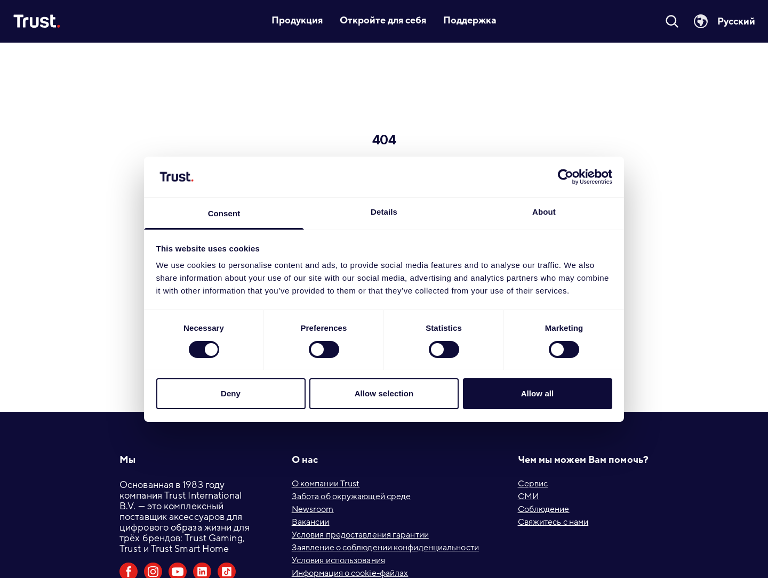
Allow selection (384, 393)
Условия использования (338, 560)
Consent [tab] (224, 213)
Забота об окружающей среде (351, 496)
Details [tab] (384, 211)
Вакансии (311, 522)
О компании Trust (326, 484)
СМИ (528, 496)
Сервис (533, 484)
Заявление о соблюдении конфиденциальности (385, 547)
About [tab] (544, 211)
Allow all (537, 393)
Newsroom (313, 509)
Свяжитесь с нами (553, 522)
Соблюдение (544, 509)
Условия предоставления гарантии (360, 535)
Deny (231, 393)
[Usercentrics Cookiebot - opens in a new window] (565, 177)
